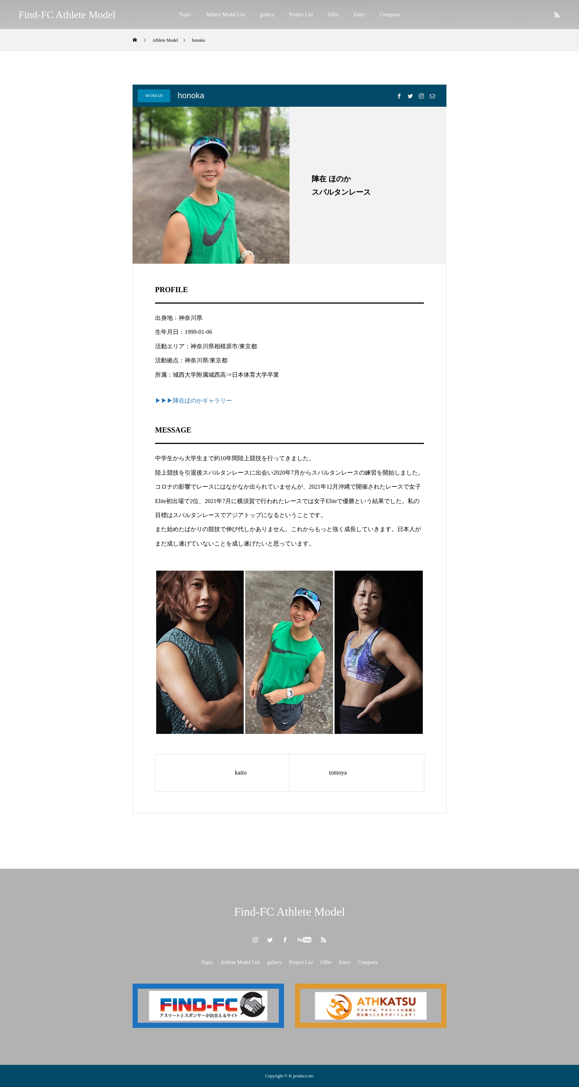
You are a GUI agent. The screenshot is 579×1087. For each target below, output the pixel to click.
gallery (267, 14)
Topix (185, 14)
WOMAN (154, 95)
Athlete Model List (225, 14)
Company (390, 14)
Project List (301, 14)
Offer (333, 14)
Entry (359, 14)
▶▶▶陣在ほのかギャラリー (193, 400)
